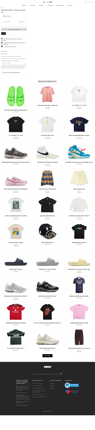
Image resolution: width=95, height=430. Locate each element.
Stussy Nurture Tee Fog (47, 202)
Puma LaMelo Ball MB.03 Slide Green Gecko (16, 177)
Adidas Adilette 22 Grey (16, 336)
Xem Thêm (47, 422)
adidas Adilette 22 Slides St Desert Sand (79, 336)
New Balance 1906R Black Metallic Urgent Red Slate (16, 229)
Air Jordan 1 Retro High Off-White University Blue (79, 229)
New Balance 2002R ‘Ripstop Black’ (47, 363)
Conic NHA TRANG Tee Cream (16, 309)
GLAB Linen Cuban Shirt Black (47, 282)
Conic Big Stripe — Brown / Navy (47, 256)
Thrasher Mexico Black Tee (79, 309)
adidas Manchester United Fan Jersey (16, 389)
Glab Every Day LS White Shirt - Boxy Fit (79, 282)
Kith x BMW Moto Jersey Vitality (15, 415)
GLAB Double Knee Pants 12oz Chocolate (79, 415)
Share (3, 100)
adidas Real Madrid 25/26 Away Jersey (79, 363)
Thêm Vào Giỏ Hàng (14, 96)
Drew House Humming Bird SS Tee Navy (79, 202)
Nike (2, 74)
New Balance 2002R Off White (47, 415)
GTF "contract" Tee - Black (16, 202)
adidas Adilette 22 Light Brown (47, 336)
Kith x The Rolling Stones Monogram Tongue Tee (47, 389)
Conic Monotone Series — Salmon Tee (47, 172)
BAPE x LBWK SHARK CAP (47, 309)
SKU (2, 120)
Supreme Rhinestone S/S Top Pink (79, 389)
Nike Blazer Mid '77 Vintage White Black (47, 229)
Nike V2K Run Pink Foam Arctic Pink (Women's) (16, 256)
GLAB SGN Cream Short (79, 256)
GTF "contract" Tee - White (79, 172)
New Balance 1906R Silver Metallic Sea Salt (15, 363)
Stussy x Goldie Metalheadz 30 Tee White (16, 282)
